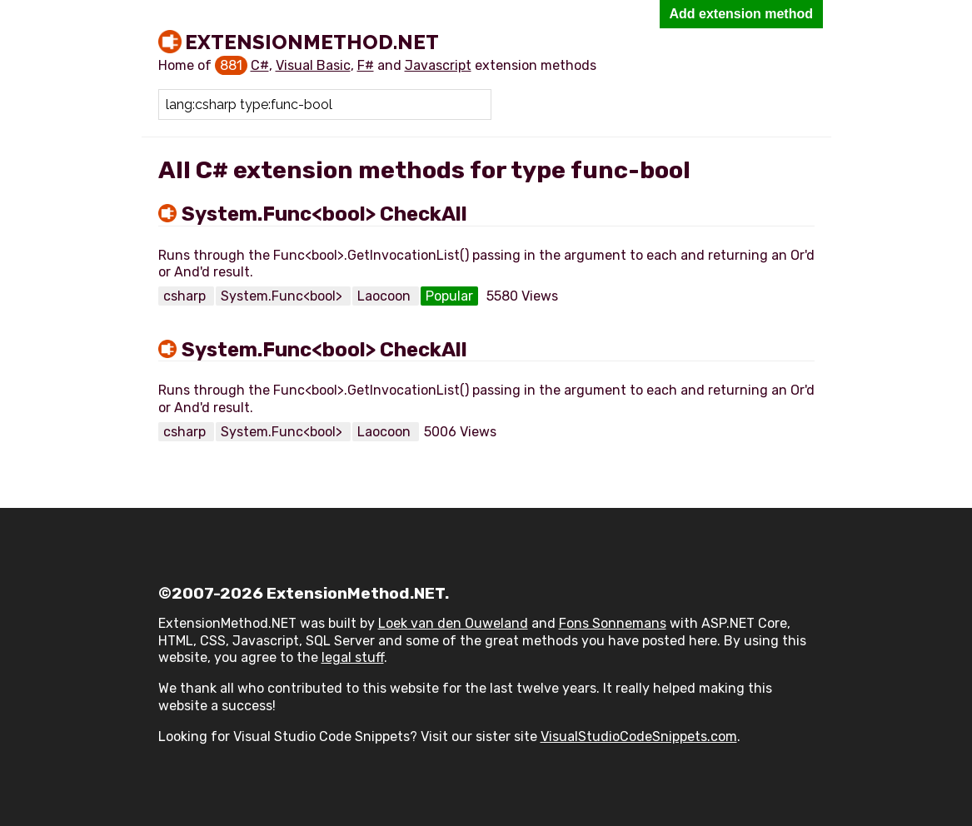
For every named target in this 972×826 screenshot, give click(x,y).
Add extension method (741, 14)
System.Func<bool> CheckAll (324, 214)
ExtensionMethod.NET (312, 41)
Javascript (438, 65)
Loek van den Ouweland (453, 623)
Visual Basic (313, 65)
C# (260, 65)
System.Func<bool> (283, 296)
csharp (186, 296)
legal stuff (353, 657)
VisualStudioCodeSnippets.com (639, 736)
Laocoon (385, 296)
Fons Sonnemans (612, 623)
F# (365, 65)
